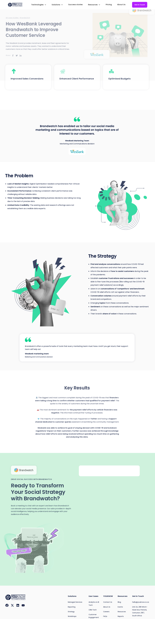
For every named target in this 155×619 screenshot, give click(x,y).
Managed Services (75, 602)
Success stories (75, 4)
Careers (106, 611)
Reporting (71, 607)
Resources (122, 611)
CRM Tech (93, 610)
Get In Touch (139, 5)
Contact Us (107, 602)
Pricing (109, 4)
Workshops (72, 616)
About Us (121, 4)
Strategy (71, 611)
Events (120, 607)
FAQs (105, 616)
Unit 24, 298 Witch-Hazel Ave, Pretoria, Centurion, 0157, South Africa (139, 611)
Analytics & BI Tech (94, 603)
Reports (121, 616)
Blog (119, 602)
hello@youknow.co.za (140, 602)
